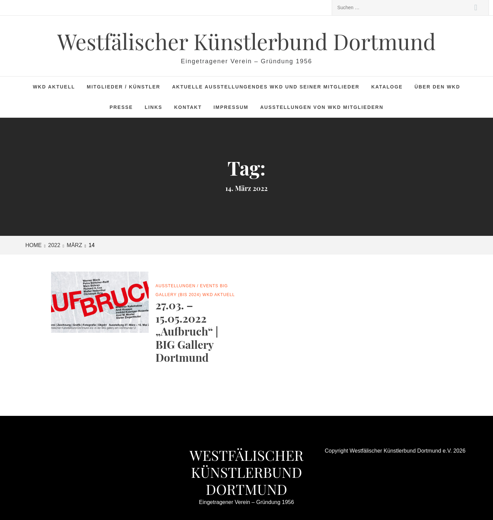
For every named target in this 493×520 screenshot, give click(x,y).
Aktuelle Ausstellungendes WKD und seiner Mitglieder (266, 87)
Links (153, 107)
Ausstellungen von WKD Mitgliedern (321, 107)
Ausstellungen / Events (186, 285)
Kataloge (386, 87)
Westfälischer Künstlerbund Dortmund (246, 41)
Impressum (230, 107)
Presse (121, 107)
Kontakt (188, 107)
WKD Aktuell (54, 87)
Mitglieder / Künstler (123, 87)
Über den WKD (437, 87)
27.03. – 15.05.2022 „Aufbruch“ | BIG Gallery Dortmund (186, 330)
